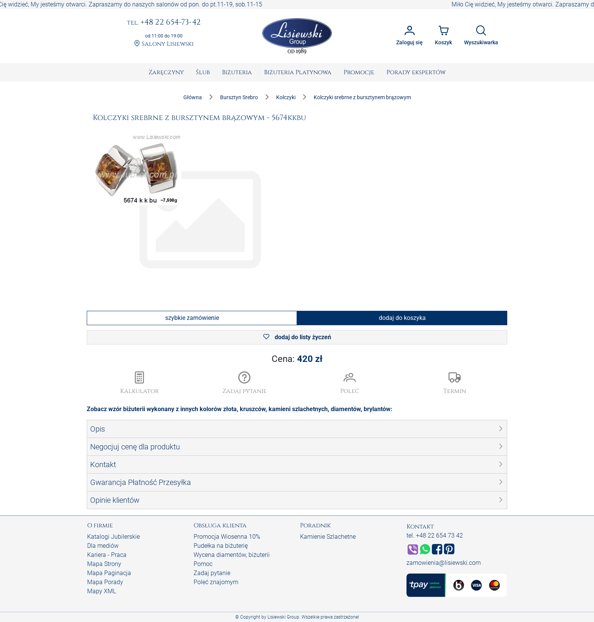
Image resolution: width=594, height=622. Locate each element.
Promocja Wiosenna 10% (227, 536)
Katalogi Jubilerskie (113, 536)
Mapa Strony (104, 563)
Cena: (297, 359)
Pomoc (203, 563)
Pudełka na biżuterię (221, 545)
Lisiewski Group (283, 617)
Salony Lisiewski (164, 44)
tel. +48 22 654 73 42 (434, 535)
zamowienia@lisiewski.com (443, 562)
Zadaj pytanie (212, 573)
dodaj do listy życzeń (297, 337)
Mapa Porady (105, 582)
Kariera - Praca (107, 554)
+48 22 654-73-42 (164, 23)
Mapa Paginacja (109, 573)
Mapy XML (101, 591)
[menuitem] (166, 72)
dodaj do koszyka (402, 317)
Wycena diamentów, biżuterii (232, 554)
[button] (244, 383)
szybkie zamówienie (192, 317)
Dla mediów (103, 545)
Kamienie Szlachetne (328, 536)
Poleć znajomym (216, 582)
